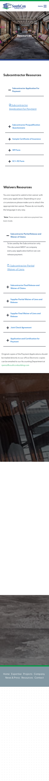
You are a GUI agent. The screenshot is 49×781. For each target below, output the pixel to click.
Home (6, 674)
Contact (39, 678)
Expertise (16, 674)
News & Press (12, 678)
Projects (27, 674)
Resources (27, 678)
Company (39, 674)
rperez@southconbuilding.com (15, 371)
